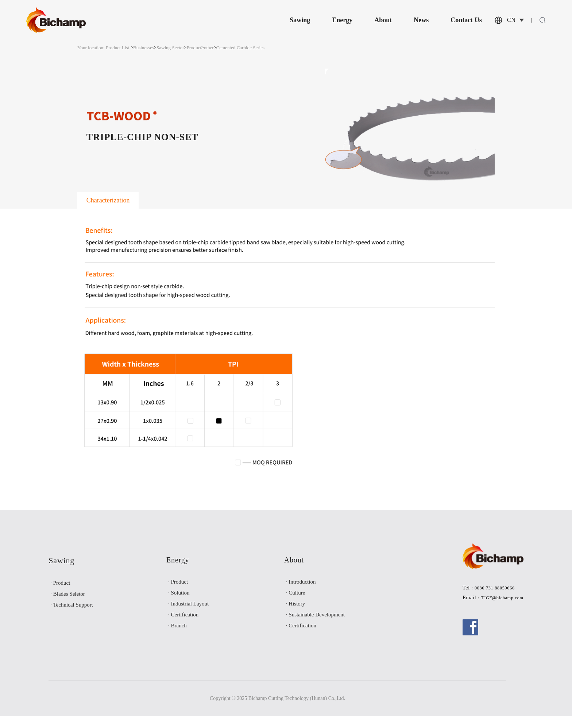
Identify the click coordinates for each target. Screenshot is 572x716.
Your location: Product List (103, 47)
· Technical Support (71, 605)
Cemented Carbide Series (240, 47)
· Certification (183, 615)
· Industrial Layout (188, 604)
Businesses (143, 47)
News (421, 20)
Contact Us (466, 20)
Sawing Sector (170, 47)
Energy (342, 20)
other (209, 47)
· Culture (295, 593)
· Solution (178, 593)
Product (194, 47)
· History (295, 604)
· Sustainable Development (315, 615)
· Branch (177, 625)
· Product (60, 583)
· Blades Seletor (67, 594)
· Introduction (301, 582)
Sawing (300, 20)
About (383, 20)
